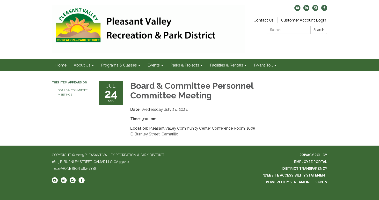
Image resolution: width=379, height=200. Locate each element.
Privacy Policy (313, 155)
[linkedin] (306, 9)
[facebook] (324, 9)
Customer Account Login (303, 20)
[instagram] (315, 9)
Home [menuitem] (60, 65)
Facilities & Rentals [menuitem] (226, 65)
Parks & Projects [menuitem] (184, 65)
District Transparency (304, 168)
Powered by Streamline (289, 182)
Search (318, 30)
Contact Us (264, 20)
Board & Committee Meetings (72, 92)
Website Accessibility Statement (295, 175)
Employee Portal (310, 162)
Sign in (320, 182)
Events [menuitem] (153, 65)
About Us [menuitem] (82, 65)
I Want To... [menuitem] (263, 65)
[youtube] (297, 9)
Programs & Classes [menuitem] (119, 65)
